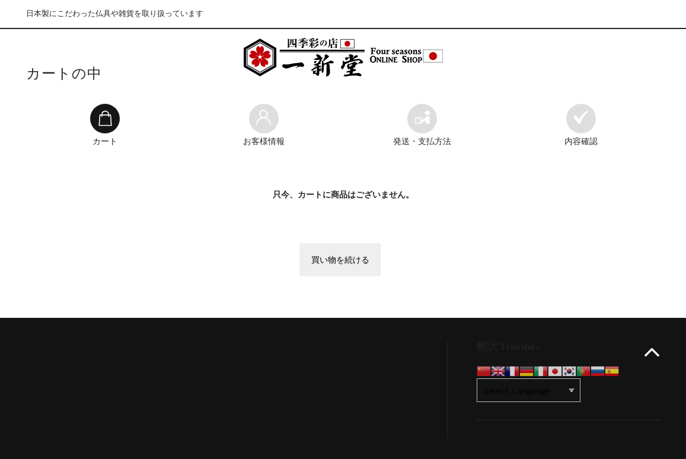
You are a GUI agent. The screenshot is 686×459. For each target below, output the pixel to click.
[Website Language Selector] (528, 390)
